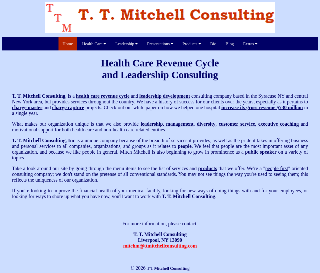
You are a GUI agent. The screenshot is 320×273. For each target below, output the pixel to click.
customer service (237, 124)
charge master (27, 107)
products (207, 168)
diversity (206, 124)
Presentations (160, 43)
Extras (250, 43)
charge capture (68, 107)
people (185, 146)
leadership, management (167, 124)
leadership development (164, 96)
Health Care (94, 43)
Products (191, 43)
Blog (230, 43)
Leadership (126, 43)
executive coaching (278, 124)
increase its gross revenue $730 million (262, 107)
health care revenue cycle (103, 96)
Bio (213, 43)
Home (67, 43)
